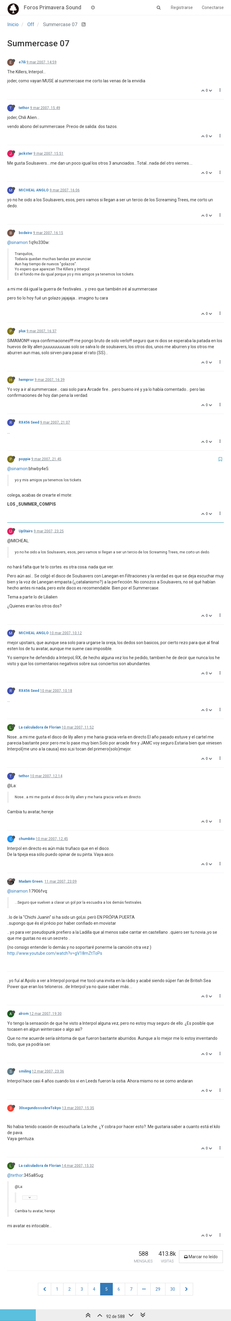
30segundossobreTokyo (40, 1108)
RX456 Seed (29, 422)
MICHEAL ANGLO (34, 190)
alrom (24, 1014)
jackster (25, 153)
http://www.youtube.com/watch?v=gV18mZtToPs (54, 953)
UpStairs (26, 531)
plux (22, 331)
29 (158, 1289)
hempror (26, 380)
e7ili (22, 62)
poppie (24, 459)
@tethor (15, 1175)
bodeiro (25, 233)
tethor (24, 108)
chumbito (27, 839)
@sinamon (17, 242)
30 (172, 1289)
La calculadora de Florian (40, 727)
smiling (25, 1071)
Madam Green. (31, 881)
